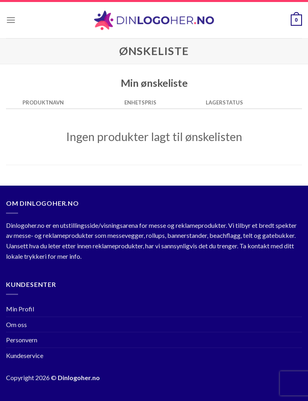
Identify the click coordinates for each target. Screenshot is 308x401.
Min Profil (20, 309)
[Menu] (11, 20)
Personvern (21, 340)
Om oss (16, 324)
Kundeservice (24, 355)
